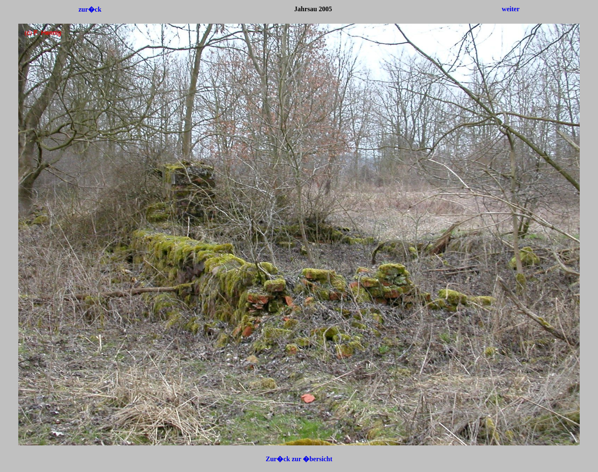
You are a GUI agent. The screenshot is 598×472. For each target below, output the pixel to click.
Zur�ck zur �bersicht (299, 458)
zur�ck (89, 9)
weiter (511, 8)
